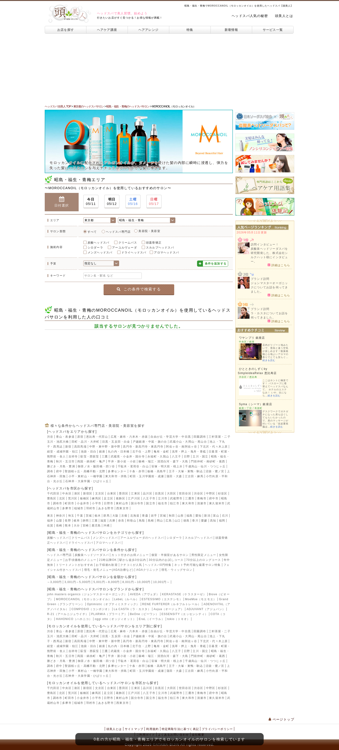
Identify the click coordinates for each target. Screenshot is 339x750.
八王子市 (149, 498)
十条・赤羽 (137, 471)
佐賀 (50, 525)
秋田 (172, 515)
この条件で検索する (139, 289)
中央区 (67, 493)
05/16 (133, 201)
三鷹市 (189, 498)
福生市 (162, 503)
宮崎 (86, 525)
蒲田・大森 (174, 476)
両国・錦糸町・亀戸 (91, 461)
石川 (225, 515)
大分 (77, 525)
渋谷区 (198, 493)
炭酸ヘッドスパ (98, 242)
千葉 (80, 515)
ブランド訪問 (260, 279)
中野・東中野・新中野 (104, 446)
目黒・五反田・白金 (116, 441)
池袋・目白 (88, 451)
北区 (62, 498)
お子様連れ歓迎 (106, 565)
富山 (216, 515)
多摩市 (67, 508)
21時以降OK (108, 560)
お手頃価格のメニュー (80, 560)
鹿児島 (96, 525)
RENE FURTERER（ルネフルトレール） (171, 604)
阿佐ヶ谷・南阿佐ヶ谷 (181, 446)
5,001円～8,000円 (106, 582)
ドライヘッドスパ (133, 252)
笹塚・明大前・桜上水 (166, 466)
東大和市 (188, 503)
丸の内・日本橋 (118, 451)
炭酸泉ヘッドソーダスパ (92, 555)
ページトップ (281, 719)
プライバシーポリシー (217, 729)
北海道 (135, 515)
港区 (77, 493)
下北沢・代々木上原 (214, 446)
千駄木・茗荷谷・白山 (133, 466)
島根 (151, 520)
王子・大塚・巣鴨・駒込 (186, 471)
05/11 (91, 201)
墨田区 (123, 493)
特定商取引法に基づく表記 (180, 729)
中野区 (210, 493)
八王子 (176, 456)
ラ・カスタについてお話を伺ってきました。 (269, 315)
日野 (187, 456)
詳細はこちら (279, 265)
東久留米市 (217, 503)
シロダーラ (95, 247)
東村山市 (122, 503)
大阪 (115, 515)
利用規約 (152, 729)
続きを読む (268, 360)
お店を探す (65, 30)
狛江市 (174, 503)
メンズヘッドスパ (100, 252)
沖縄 (106, 525)
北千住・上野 (141, 451)
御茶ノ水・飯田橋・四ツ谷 (96, 466)
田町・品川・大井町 (86, 441)
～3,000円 (54, 582)
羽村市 (91, 508)
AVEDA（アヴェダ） (144, 594)
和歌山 (131, 520)
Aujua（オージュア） (168, 609)
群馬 (106, 515)
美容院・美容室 (149, 231)
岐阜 (77, 520)
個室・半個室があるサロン (170, 555)
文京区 (100, 493)
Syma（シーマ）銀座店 (255, 404)
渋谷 (50, 436)
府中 (59, 471)
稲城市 (79, 508)
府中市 (213, 498)
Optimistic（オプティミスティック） (113, 604)
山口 (177, 520)
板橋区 (84, 498)
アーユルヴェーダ (124, 247)
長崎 (59, 525)
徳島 (186, 520)
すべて (92, 231)
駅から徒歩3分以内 (132, 560)
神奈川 (60, 515)
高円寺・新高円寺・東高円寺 (143, 446)
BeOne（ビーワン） (144, 614)
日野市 (108, 503)
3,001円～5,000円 (78, 582)
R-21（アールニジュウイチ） (68, 614)
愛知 (198, 515)
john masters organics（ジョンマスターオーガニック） (87, 594)
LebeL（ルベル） (126, 599)
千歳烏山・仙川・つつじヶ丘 (205, 466)
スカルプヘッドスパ (160, 247)
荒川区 (72, 498)
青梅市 (201, 498)
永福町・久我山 (158, 456)
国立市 (150, 503)
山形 (181, 515)
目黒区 (159, 493)
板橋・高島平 (156, 471)
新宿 (68, 446)
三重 (95, 520)
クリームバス (127, 242)
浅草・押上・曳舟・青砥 (189, 451)
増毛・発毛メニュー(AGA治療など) (109, 569)
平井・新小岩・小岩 (122, 461)
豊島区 (51, 498)
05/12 (112, 201)
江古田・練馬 (194, 476)
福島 (189, 515)
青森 (145, 515)
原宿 (80, 436)
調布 (50, 471)
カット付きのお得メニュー (130, 555)
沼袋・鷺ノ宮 (215, 471)
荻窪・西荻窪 (89, 456)
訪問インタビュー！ (265, 244)
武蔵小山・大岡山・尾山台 (188, 441)
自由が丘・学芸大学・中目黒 (170, 436)
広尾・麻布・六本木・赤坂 (129, 436)
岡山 (160, 520)
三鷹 (105, 456)
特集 (189, 30)
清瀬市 (201, 503)
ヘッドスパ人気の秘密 (250, 16)
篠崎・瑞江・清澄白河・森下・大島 (163, 461)
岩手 (154, 515)
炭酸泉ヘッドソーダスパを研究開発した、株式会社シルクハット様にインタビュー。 (269, 255)
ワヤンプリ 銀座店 (252, 337)
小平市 (96, 503)
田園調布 (200, 436)
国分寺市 (137, 503)
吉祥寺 (73, 456)
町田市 (69, 503)
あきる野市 (106, 508)
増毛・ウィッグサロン (176, 569)
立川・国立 (200, 456)
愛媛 (204, 520)
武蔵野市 (176, 498)
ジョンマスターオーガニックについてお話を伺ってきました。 (269, 287)
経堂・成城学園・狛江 (62, 451)
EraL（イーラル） (151, 619)
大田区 (171, 493)
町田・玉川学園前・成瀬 (147, 476)
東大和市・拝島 (116, 476)
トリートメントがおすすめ (74, 565)
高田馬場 (80, 446)
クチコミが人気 (131, 565)
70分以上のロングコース (203, 560)
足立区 (108, 498)
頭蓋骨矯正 (153, 242)
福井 (50, 520)
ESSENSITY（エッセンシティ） (184, 614)
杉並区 (222, 493)
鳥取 (142, 520)
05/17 (154, 201)
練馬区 (96, 498)
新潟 (207, 515)
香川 (195, 520)
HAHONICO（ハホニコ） (74, 619)
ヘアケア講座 (107, 30)
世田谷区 (185, 493)
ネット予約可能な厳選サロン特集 (197, 565)
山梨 (59, 520)
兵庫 (112, 520)
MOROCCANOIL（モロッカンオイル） (84, 599)
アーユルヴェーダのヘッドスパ (142, 537)
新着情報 (231, 30)
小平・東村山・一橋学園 (86, 476)
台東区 (112, 493)
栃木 (98, 515)
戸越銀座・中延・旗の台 (150, 441)
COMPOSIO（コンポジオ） (91, 609)
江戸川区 (134, 498)
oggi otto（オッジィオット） (115, 619)
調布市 (57, 503)
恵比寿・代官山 (97, 436)
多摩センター (117, 471)
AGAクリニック (147, 569)
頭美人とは (284, 16)
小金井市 (83, 503)
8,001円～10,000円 (136, 582)
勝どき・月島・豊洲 (61, 466)
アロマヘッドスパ (166, 252)
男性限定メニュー (203, 555)
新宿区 (88, 493)
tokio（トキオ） (178, 619)
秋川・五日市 (65, 461)
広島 (168, 520)
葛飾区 (120, 498)
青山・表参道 (65, 436)
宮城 (163, 515)
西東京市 (122, 508)
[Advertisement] (169, 69)
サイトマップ (134, 729)
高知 (213, 520)
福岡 (222, 520)
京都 (124, 515)
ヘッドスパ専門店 (118, 231)
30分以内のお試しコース (166, 560)
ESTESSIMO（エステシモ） (162, 599)
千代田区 (53, 493)
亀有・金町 (161, 451)
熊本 (68, 525)
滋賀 (103, 520)
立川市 (162, 498)
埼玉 (71, 515)
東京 (50, 515)
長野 (68, 520)
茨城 (89, 515)
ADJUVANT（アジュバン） (206, 609)
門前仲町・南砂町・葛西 (208, 461)
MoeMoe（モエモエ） (200, 599)
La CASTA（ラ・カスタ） (132, 609)
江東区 (135, 493)
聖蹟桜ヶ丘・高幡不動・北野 (85, 471)
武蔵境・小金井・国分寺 (128, 456)
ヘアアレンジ (148, 30)
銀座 (102, 451)
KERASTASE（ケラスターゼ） (184, 594)
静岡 (86, 520)
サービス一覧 (273, 30)
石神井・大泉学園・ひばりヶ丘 (87, 481)
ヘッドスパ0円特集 (158, 565)
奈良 (121, 520)
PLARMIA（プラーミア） (109, 614)
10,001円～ (161, 582)
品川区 (147, 493)
